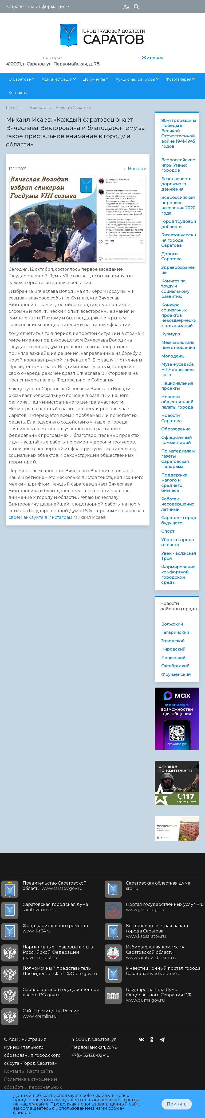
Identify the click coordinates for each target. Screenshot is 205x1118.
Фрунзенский (176, 674)
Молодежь (172, 356)
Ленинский (173, 657)
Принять (177, 1104)
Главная (13, 107)
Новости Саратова (73, 107)
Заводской (172, 640)
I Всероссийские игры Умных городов (178, 162)
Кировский (173, 649)
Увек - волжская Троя (178, 556)
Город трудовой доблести (178, 224)
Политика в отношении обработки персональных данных (33, 1087)
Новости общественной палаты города (177, 402)
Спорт (167, 531)
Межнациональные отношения (178, 345)
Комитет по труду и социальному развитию (175, 288)
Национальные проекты (177, 386)
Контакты (18, 92)
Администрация (57, 79)
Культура (170, 333)
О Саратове (20, 79)
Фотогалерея (178, 79)
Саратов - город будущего (178, 520)
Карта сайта (40, 1071)
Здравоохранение (178, 270)
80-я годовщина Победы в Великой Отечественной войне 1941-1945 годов (178, 133)
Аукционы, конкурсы (135, 79)
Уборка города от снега (177, 542)
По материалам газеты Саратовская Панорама (178, 459)
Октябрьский (175, 665)
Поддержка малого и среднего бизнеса (174, 482)
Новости (38, 107)
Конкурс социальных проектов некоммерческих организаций (178, 315)
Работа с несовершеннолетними (177, 504)
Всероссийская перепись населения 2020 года (178, 205)
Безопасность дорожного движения (176, 184)
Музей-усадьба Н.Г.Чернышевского (178, 369)
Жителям (152, 57)
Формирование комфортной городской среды (178, 574)
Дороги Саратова (171, 256)
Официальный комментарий (176, 440)
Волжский (172, 624)
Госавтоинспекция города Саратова (178, 240)
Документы (94, 79)
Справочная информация (36, 6)
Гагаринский (175, 632)
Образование (176, 428)
